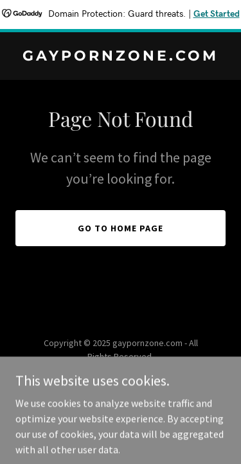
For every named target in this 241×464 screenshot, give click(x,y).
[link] (120, 56)
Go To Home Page (120, 228)
